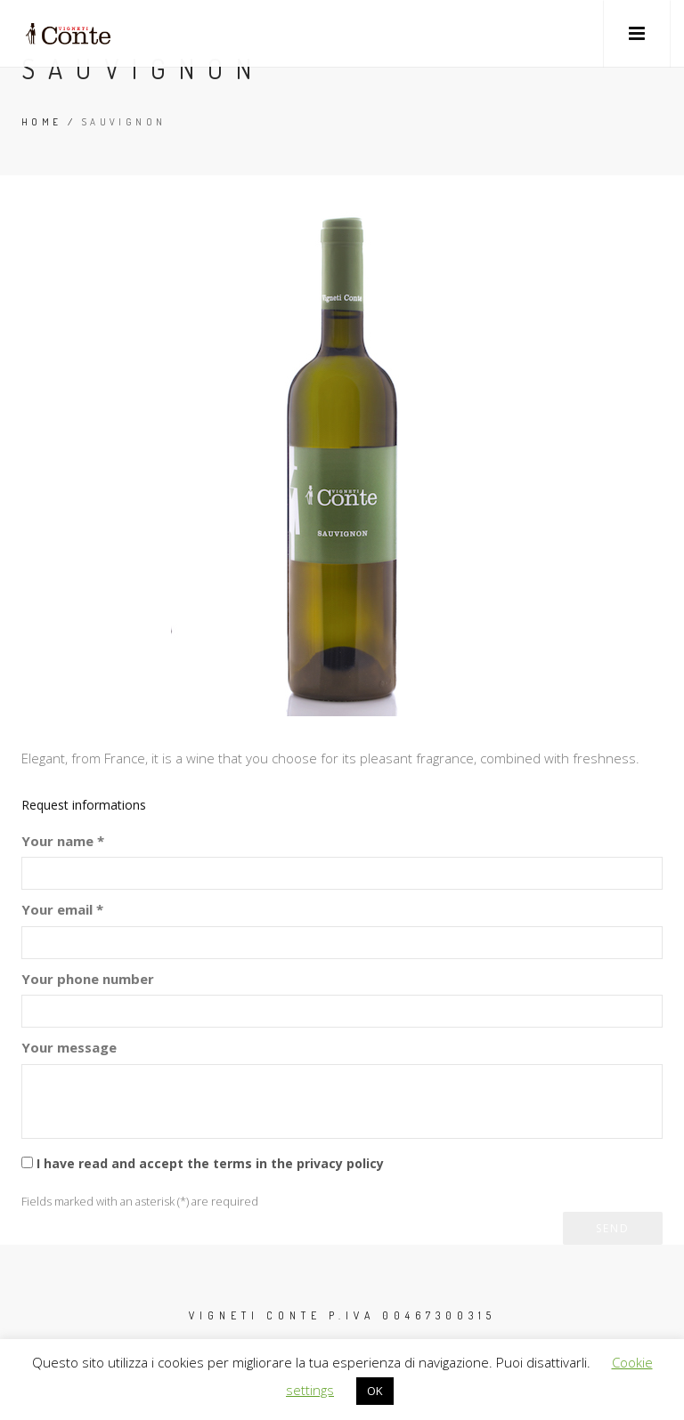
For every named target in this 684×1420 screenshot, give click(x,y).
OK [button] (375, 1391)
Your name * (62, 841)
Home (41, 122)
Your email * (62, 909)
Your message (69, 1047)
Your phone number (87, 979)
